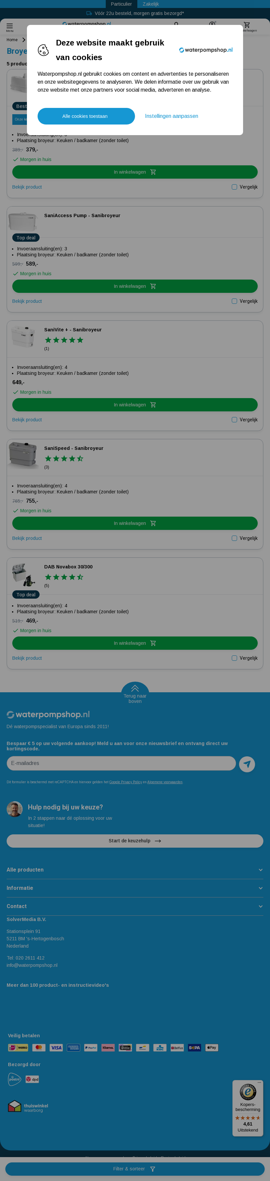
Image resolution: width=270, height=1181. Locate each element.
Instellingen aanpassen (171, 116)
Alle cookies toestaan (85, 116)
